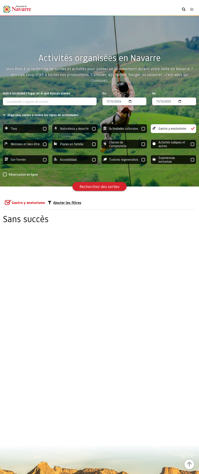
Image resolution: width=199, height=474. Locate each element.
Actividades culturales (124, 128)
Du (104, 93)
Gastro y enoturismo (173, 128)
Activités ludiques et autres (173, 144)
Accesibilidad (75, 159)
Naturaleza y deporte (75, 128)
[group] (25, 128)
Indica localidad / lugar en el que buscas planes (36, 93)
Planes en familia (75, 144)
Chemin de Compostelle (124, 144)
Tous (25, 128)
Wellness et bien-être (25, 144)
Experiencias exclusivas (173, 159)
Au (154, 93)
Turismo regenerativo (124, 159)
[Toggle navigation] (191, 9)
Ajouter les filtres (64, 202)
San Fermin (25, 159)
